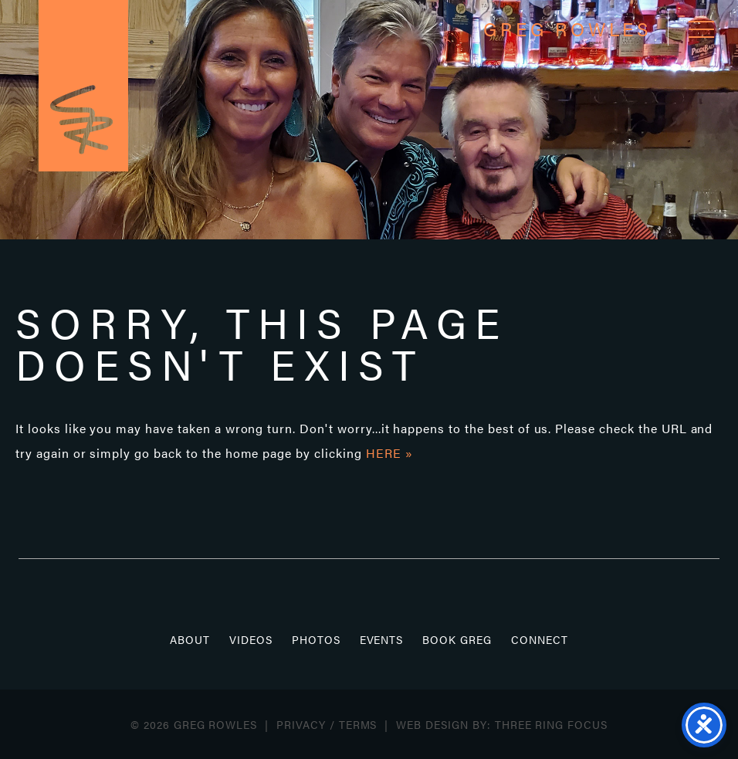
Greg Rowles (83, 85)
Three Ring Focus (551, 724)
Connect (539, 639)
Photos (316, 639)
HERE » (389, 453)
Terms (358, 724)
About (190, 639)
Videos (251, 639)
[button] (701, 29)
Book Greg (457, 639)
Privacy (301, 724)
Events (382, 639)
